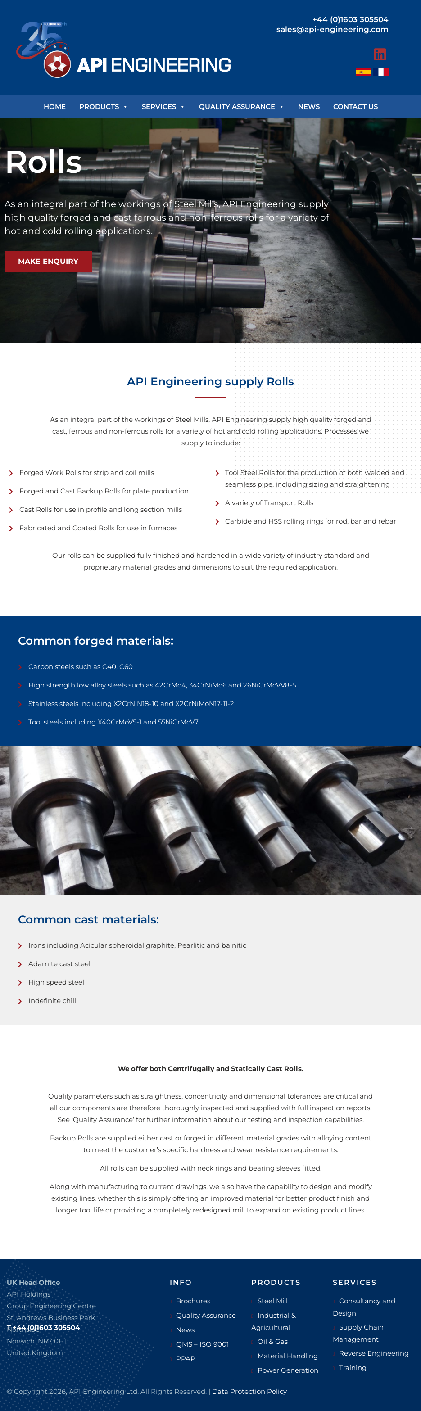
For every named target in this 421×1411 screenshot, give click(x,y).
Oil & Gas (273, 1341)
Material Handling (288, 1356)
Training (353, 1367)
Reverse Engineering (374, 1353)
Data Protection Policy (249, 1391)
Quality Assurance (242, 106)
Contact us (355, 106)
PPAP (185, 1358)
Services (164, 106)
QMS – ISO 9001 (202, 1344)
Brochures (193, 1301)
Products (103, 106)
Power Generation (288, 1370)
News (309, 106)
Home (55, 106)
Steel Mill (273, 1301)
